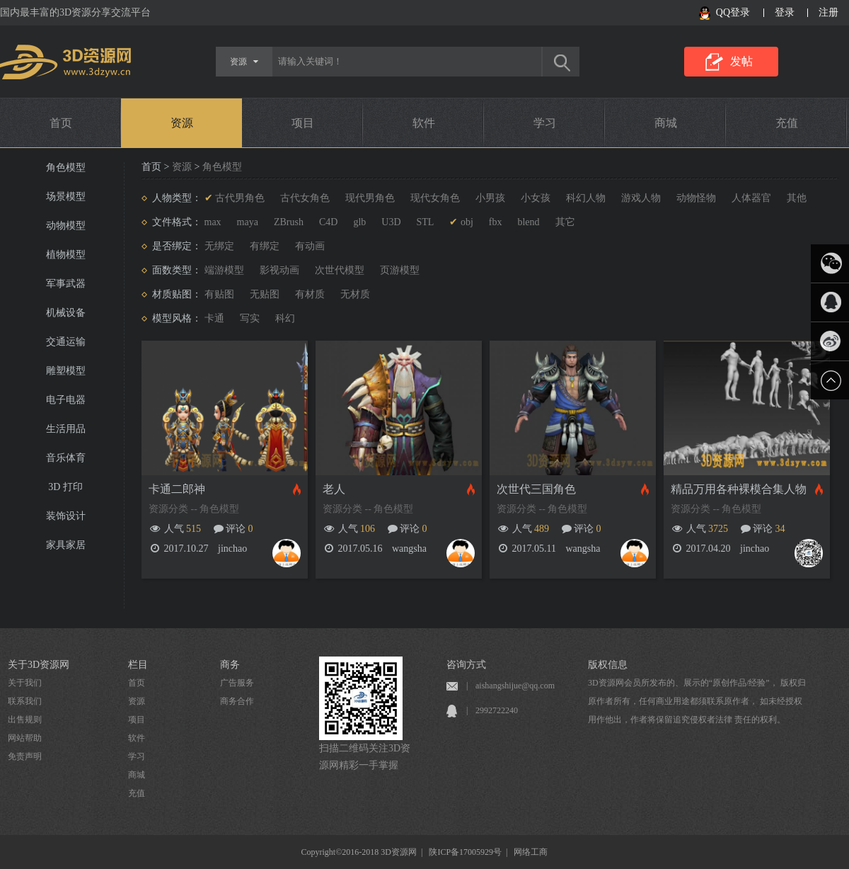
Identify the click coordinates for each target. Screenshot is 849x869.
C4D (328, 222)
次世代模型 (339, 270)
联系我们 (25, 701)
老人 (334, 489)
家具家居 (66, 545)
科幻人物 (586, 198)
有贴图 (219, 294)
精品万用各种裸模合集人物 (739, 489)
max (212, 222)
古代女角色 (305, 198)
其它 (565, 222)
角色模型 (66, 167)
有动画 (310, 246)
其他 (797, 198)
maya (247, 222)
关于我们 (25, 683)
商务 (230, 664)
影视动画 (279, 270)
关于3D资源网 (38, 664)
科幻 (285, 318)
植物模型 (66, 254)
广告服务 (237, 683)
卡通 (214, 318)
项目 (302, 123)
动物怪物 (696, 198)
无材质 (355, 294)
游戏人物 (641, 198)
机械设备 (66, 312)
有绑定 (264, 246)
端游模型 (224, 270)
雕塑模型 (66, 370)
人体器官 (751, 198)
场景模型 (66, 196)
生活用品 (66, 429)
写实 (250, 318)
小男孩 (490, 198)
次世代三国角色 (536, 489)
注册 (828, 12)
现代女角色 (435, 198)
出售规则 (25, 720)
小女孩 (535, 198)
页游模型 (400, 270)
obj (467, 222)
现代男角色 (370, 198)
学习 (544, 123)
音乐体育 (66, 458)
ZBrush (289, 222)
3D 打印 (65, 487)
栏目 (138, 664)
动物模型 (66, 225)
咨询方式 (466, 664)
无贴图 (264, 294)
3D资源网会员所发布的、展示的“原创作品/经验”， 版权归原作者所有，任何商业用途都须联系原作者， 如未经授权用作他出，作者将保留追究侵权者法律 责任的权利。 (697, 701)
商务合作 (237, 701)
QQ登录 (733, 12)
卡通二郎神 (177, 489)
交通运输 (66, 341)
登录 (785, 12)
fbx (495, 222)
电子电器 (66, 399)
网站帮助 (25, 738)
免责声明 (25, 756)
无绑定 (219, 246)
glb (359, 222)
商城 (665, 123)
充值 (786, 123)
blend (528, 222)
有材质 (310, 294)
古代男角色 (240, 198)
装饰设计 (66, 516)
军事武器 (66, 283)
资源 (182, 123)
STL (425, 222)
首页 (61, 123)
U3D (390, 222)
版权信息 (608, 664)
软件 (423, 123)
